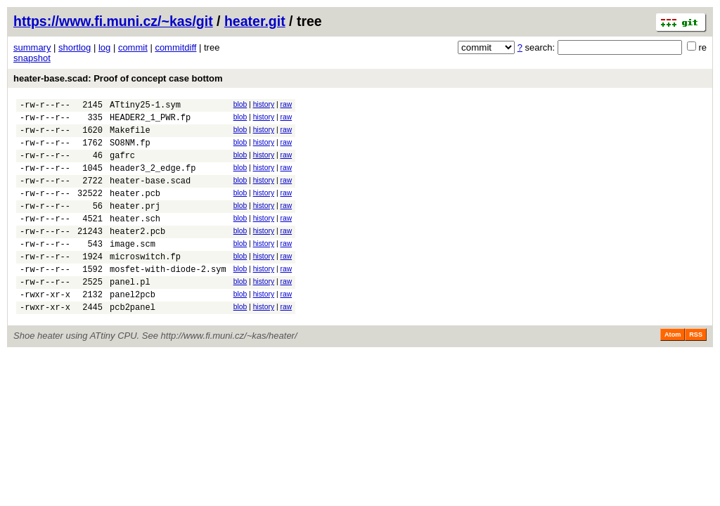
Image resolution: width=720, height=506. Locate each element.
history (263, 104)
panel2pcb (132, 328)
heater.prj (135, 225)
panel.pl (130, 313)
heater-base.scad (150, 195)
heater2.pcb (137, 254)
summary (32, 47)
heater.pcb (135, 210)
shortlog (74, 47)
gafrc (122, 165)
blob (240, 104)
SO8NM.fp (130, 151)
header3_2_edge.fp (152, 180)
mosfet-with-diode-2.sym (168, 298)
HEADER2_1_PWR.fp (150, 121)
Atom (672, 370)
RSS (695, 370)
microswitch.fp (145, 284)
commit (133, 47)
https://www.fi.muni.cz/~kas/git (113, 21)
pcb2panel (132, 343)
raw (286, 104)
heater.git (254, 21)
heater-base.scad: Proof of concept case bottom (118, 78)
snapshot (32, 58)
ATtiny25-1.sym (145, 106)
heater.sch (135, 239)
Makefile (130, 136)
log (104, 47)
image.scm (132, 269)
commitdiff (175, 47)
